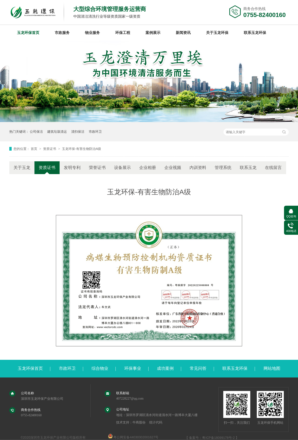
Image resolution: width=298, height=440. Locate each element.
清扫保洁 (77, 131)
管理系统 (223, 167)
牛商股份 (139, 422)
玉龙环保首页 (28, 33)
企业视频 (172, 167)
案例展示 (153, 33)
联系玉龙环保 (255, 33)
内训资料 (198, 167)
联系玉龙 (248, 167)
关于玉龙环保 (217, 33)
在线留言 (273, 167)
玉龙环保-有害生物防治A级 (81, 149)
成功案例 (165, 368)
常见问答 (198, 368)
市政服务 (62, 33)
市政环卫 (95, 131)
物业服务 (92, 33)
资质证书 (50, 149)
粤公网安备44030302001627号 (133, 437)
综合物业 (99, 368)
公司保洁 (36, 131)
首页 (34, 149)
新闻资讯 (183, 33)
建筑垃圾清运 (57, 131)
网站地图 (272, 368)
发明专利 (72, 167)
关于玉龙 (22, 167)
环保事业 (132, 368)
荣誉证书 (97, 167)
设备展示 (122, 167)
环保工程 (122, 33)
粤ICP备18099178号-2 (218, 438)
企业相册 (147, 167)
